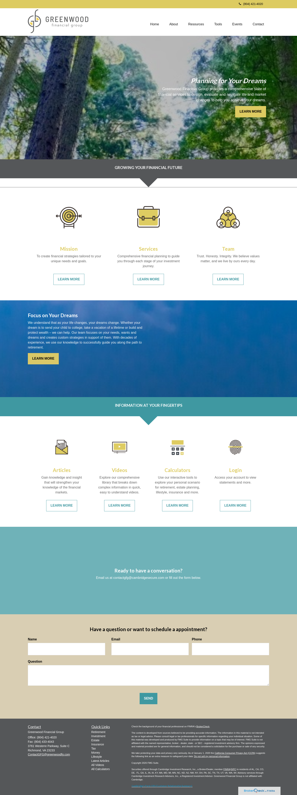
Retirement (98, 732)
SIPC (233, 769)
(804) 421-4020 (251, 4)
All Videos (97, 765)
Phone (197, 639)
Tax (93, 748)
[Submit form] (148, 698)
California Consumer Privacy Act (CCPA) (235, 753)
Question (35, 661)
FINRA (226, 769)
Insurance (97, 744)
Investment (98, 736)
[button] (173, 22)
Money (95, 752)
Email (115, 639)
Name (32, 639)
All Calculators (100, 769)
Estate (95, 740)
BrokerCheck (203, 726)
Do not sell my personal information (212, 756)
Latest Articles (100, 760)
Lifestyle (96, 756)
